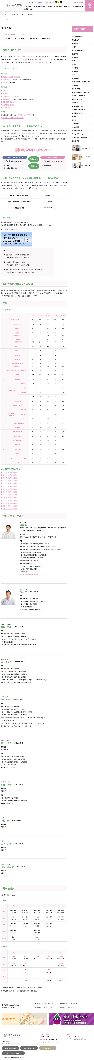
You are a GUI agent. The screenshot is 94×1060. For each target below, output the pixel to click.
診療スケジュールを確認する (44, 1004)
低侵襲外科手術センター (80, 110)
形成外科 (75, 85)
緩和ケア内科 (76, 89)
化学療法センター (77, 99)
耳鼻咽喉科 (75, 78)
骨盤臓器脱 (5, 99)
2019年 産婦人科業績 (9, 495)
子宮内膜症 (14, 96)
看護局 (74, 116)
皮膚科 (74, 64)
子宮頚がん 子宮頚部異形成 (11, 77)
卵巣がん (5, 82)
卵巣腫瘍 (5, 93)
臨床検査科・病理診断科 (80, 137)
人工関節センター (77, 113)
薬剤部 (74, 120)
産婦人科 (75, 71)
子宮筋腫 (5, 91)
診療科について (11, 38)
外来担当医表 (45, 38)
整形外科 (75, 57)
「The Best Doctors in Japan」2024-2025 (34, 575)
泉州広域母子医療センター (26, 56)
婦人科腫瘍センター (42, 62)
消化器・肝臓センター (79, 96)
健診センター (76, 103)
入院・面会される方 (40, 6)
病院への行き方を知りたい (68, 1004)
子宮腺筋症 (5, 96)
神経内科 (75, 43)
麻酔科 (74, 61)
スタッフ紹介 (32, 38)
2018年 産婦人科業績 (9, 492)
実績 (22, 38)
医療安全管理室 (77, 130)
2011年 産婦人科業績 (9, 472)
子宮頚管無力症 (7, 107)
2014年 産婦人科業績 (9, 481)
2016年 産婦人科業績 (9, 486)
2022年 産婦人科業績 (9, 503)
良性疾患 (4, 87)
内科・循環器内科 (77, 36)
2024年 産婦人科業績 (9, 509)
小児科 (74, 47)
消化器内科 (75, 40)
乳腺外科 (75, 54)
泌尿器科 (75, 68)
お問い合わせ (29, 1048)
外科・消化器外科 (77, 50)
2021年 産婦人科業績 (9, 500)
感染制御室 (75, 127)
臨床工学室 (75, 141)
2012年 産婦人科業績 (9, 475)
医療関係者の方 (78, 6)
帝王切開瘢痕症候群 (8, 102)
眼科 (73, 75)
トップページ (4, 14)
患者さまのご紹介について (68, 1008)
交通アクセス (28, 9)
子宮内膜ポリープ (8, 105)
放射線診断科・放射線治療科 (81, 82)
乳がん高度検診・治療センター (82, 92)
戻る (7, 19)
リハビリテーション (78, 134)
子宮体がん (5, 80)
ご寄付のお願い (47, 1048)
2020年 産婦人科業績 (9, 497)
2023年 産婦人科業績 (9, 506)
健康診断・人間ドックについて (45, 1008)
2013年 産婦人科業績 (9, 478)
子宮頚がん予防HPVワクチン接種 (13, 118)
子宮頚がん (21, 115)
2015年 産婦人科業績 (9, 483)
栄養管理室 (75, 124)
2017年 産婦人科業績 (9, 489)
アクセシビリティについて (13, 1053)
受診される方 (28, 6)
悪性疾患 (4, 73)
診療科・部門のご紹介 (55, 6)
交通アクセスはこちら (11, 1048)
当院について (67, 6)
